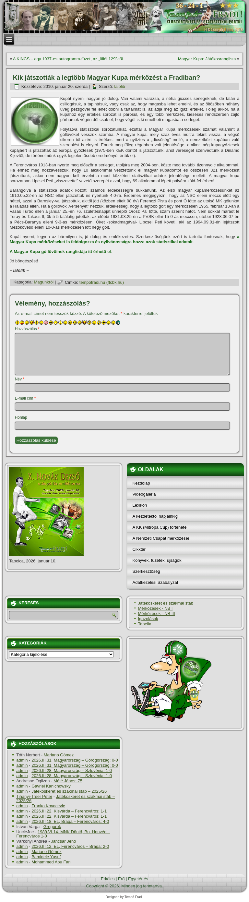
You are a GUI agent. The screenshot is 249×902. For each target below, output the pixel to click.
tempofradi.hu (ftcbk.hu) (101, 282)
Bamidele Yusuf (46, 856)
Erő (121, 878)
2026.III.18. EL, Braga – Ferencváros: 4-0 (70, 821)
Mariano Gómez (59, 754)
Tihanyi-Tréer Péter (34, 796)
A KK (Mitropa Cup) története (159, 527)
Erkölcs (108, 878)
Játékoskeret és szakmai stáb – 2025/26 (69, 791)
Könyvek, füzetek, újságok (156, 560)
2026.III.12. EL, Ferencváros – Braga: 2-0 (70, 846)
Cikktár (138, 549)
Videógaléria (144, 494)
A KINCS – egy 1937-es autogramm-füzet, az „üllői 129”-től (68, 58)
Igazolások (148, 618)
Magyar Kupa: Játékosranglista (207, 58)
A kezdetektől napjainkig (154, 516)
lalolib (119, 86)
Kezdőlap (141, 483)
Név (19, 379)
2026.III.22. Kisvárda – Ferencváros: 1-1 (69, 811)
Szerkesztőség (146, 571)
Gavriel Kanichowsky (51, 786)
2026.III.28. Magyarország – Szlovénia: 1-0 (71, 770)
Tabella (144, 623)
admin (22, 760)
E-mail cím (25, 398)
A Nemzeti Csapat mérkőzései (160, 538)
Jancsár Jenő (63, 841)
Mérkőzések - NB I (155, 608)
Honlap (21, 417)
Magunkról (44, 282)
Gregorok (52, 826)
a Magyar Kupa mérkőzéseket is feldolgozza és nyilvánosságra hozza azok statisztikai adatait (125, 239)
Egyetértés (138, 878)
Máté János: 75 (67, 780)
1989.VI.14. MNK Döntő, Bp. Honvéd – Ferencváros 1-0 (63, 833)
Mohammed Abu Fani (51, 862)
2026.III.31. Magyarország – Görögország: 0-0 (74, 760)
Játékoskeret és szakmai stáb (165, 603)
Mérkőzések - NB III (156, 613)
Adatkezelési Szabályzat (155, 582)
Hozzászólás (27, 329)
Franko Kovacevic (48, 805)
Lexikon (139, 505)
